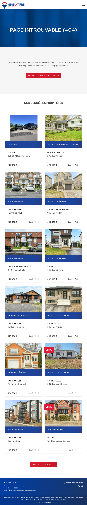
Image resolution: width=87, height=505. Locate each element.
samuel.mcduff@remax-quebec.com (23, 490)
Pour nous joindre (49, 75)
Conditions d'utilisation (40, 499)
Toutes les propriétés (43, 465)
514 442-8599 (13, 488)
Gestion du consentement (58, 499)
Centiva (48, 502)
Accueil (31, 75)
